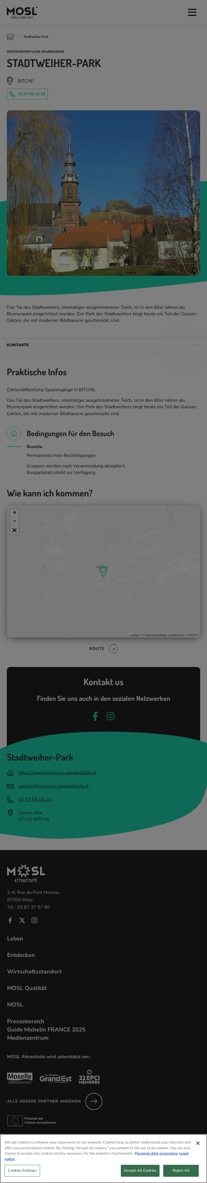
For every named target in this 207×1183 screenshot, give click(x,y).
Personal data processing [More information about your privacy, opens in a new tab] (156, 1156)
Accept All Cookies (140, 1173)
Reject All (181, 1173)
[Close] (198, 1146)
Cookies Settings (22, 1173)
